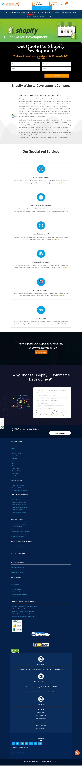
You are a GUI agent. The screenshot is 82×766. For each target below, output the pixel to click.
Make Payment (15, 476)
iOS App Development (16, 527)
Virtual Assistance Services (18, 546)
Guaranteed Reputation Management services (23, 612)
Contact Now (41, 353)
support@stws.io (40, 4)
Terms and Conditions (16, 471)
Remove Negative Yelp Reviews (19, 505)
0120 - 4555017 (41, 709)
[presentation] (23, 77)
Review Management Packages (19, 595)
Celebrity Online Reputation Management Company (25, 607)
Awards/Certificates (16, 454)
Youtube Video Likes (16, 587)
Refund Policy (15, 473)
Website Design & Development (19, 490)
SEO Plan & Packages (16, 592)
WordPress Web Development (18, 524)
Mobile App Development (17, 537)
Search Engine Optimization (18, 558)
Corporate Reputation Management (21, 609)
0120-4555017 (42, 729)
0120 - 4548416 (41, 713)
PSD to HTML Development (18, 485)
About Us (13, 451)
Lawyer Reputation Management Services (22, 614)
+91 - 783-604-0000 (59, 4)
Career (13, 461)
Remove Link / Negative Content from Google (23, 616)
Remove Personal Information (18, 502)
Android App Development (17, 568)
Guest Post (14, 582)
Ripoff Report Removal (17, 510)
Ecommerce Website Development (20, 529)
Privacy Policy (15, 469)
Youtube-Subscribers (16, 590)
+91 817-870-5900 (41, 719)
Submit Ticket (15, 456)
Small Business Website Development (20, 532)
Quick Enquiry (60, 433)
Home (13, 446)
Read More (62, 183)
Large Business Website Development (20, 534)
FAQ (12, 466)
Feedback (14, 459)
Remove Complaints (16, 500)
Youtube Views (15, 585)
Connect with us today (57, 415)
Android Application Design (18, 570)
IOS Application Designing (17, 573)
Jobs (12, 464)
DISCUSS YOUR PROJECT (41, 8)
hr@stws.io (43, 725)
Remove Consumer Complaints (19, 507)
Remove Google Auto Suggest (18, 512)
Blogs (13, 449)
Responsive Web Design (17, 488)
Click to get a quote (17, 753)
